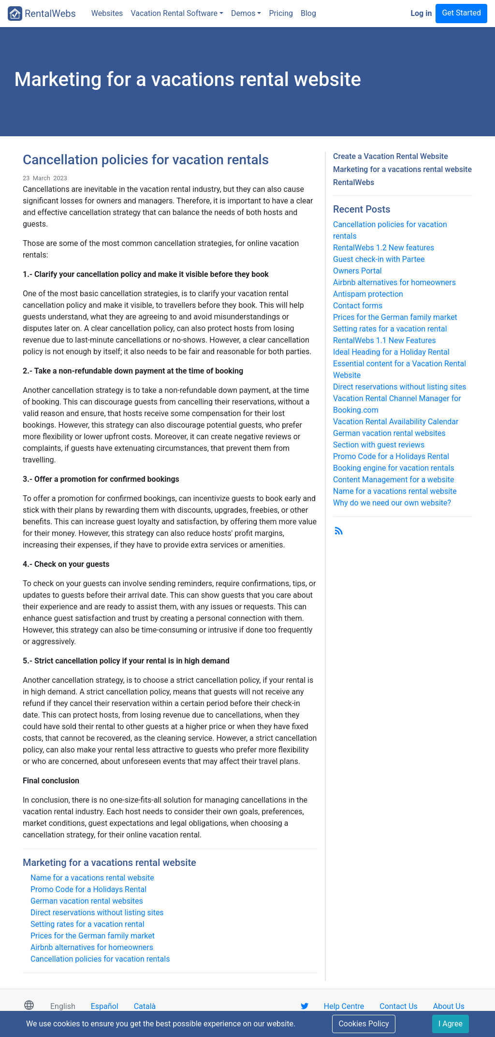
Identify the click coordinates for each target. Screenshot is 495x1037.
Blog (308, 13)
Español (104, 1006)
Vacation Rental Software (174, 13)
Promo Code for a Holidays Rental (88, 889)
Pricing (281, 13)
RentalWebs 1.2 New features (383, 247)
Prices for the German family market (92, 935)
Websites (107, 13)
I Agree (450, 1023)
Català (145, 1006)
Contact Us (398, 1006)
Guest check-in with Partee (379, 259)
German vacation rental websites (86, 901)
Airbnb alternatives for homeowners (91, 947)
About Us (449, 1006)
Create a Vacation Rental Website (390, 156)
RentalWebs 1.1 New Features (384, 340)
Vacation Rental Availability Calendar (395, 421)
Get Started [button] (461, 12)
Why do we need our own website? (392, 502)
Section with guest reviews (378, 444)
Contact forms (357, 305)
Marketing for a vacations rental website (109, 862)
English (62, 1006)
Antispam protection (368, 294)
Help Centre (344, 1006)
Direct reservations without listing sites (97, 912)
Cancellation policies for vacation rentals (100, 959)
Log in (421, 13)
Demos (243, 13)
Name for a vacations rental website (92, 877)
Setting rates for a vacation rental (87, 924)
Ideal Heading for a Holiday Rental (391, 352)
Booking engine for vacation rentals (393, 468)
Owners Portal (357, 270)
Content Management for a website (393, 479)
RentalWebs (42, 13)
